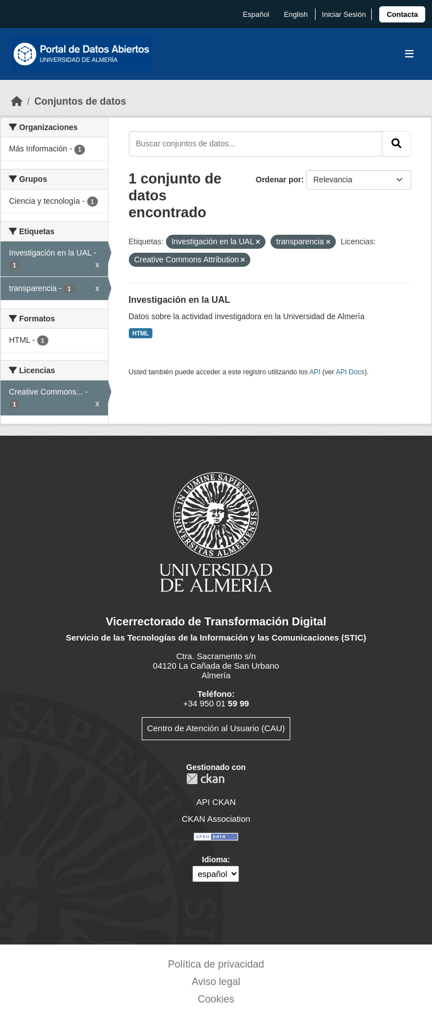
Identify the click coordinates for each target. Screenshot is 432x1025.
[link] (402, 14)
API (315, 372)
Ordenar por (279, 179)
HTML (140, 333)
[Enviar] (396, 143)
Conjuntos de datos (80, 101)
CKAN (205, 779)
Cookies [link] (215, 999)
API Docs (350, 372)
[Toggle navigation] (409, 54)
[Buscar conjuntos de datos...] (256, 143)
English (296, 14)
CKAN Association (216, 818)
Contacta (402, 14)
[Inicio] (16, 101)
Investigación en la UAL (179, 300)
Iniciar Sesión (344, 14)
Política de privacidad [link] (216, 964)
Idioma (214, 859)
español (256, 14)
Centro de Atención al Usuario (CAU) (216, 728)
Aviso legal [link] (216, 981)
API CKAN (216, 802)
